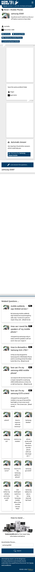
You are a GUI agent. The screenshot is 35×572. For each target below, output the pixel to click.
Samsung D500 (18, 34)
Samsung (6, 34)
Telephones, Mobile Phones (12, 37)
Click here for (16, 154)
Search (17, 551)
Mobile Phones (17, 10)
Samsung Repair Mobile (10, 41)
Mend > (6, 10)
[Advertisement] (17, 65)
